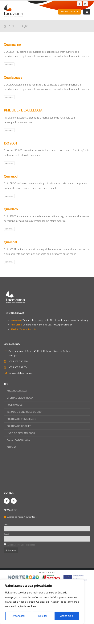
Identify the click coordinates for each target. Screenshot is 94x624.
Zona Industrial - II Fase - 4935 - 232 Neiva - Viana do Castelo (39, 351)
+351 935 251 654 (18, 367)
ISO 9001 (10, 143)
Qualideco (11, 209)
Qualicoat (10, 242)
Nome (6, 524)
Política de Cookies (19, 426)
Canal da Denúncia (18, 440)
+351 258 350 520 (18, 361)
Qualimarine (12, 44)
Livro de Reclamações (21, 433)
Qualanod (10, 176)
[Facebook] (79, 3)
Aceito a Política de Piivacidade (21, 545)
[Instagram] (85, 3)
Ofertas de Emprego (20, 397)
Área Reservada (17, 390)
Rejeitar (42, 616)
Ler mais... (9, 64)
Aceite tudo (66, 616)
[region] (42, 601)
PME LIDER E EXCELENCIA (23, 110)
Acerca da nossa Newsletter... (20, 517)
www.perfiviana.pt (63, 324)
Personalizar (18, 616)
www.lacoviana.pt (80, 320)
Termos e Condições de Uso (24, 412)
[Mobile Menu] (86, 12)
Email (6, 534)
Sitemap (11, 447)
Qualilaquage (13, 77)
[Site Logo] (13, 10)
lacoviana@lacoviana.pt (20, 373)
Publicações (14, 405)
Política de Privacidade (21, 419)
